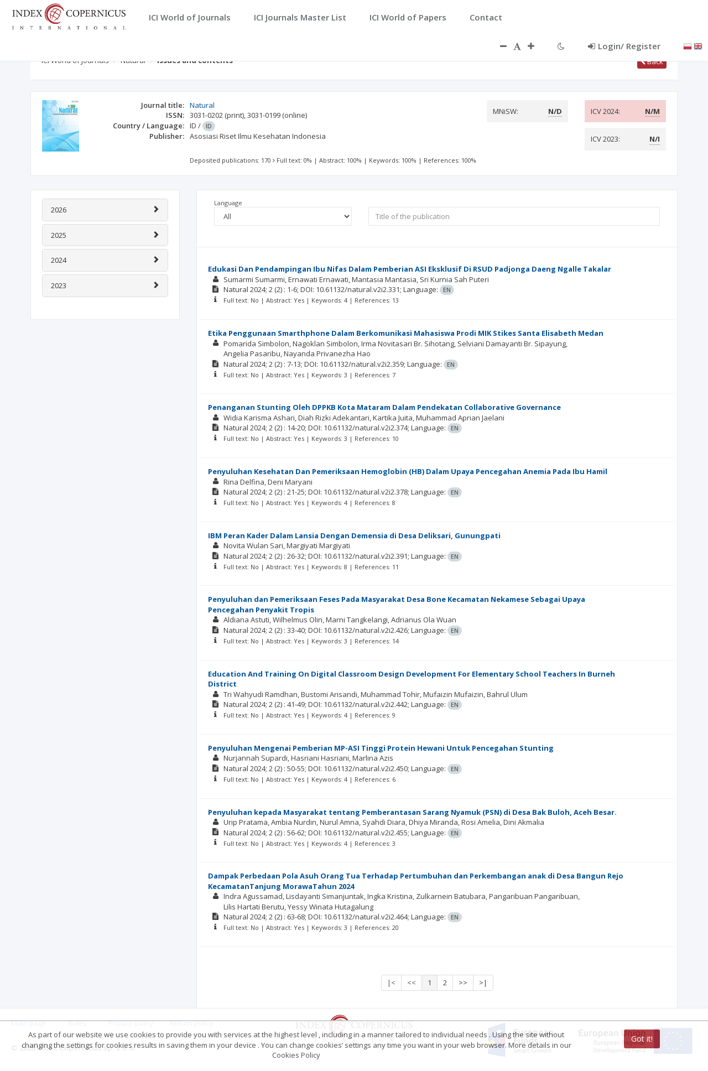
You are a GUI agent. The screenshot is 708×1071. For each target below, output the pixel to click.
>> (463, 982)
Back (652, 61)
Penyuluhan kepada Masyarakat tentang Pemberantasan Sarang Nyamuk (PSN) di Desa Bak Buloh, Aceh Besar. (412, 812)
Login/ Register (624, 45)
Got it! (642, 1038)
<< (411, 982)
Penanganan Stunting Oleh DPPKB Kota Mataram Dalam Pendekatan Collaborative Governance (384, 407)
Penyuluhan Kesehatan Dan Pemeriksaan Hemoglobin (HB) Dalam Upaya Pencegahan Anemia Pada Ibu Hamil (407, 471)
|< (391, 982)
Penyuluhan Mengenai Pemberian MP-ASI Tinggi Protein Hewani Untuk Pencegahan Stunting (381, 748)
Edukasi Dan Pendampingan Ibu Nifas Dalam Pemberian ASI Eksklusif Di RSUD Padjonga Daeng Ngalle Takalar (409, 269)
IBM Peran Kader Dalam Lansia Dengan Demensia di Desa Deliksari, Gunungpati (354, 535)
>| (483, 982)
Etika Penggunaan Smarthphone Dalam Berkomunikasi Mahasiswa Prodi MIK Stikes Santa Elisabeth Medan (405, 333)
